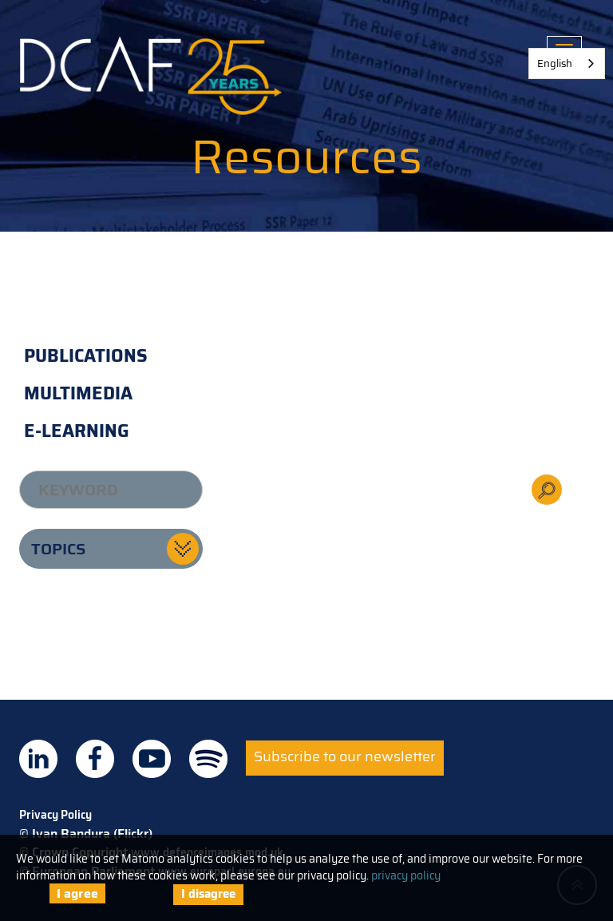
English (554, 63)
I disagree (208, 893)
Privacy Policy (55, 815)
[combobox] (566, 63)
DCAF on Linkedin (38, 759)
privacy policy (406, 875)
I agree (77, 893)
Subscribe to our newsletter (345, 756)
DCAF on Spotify (208, 759)
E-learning (76, 431)
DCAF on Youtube (151, 759)
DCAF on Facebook (95, 759)
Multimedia (78, 393)
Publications (86, 356)
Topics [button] (58, 549)
